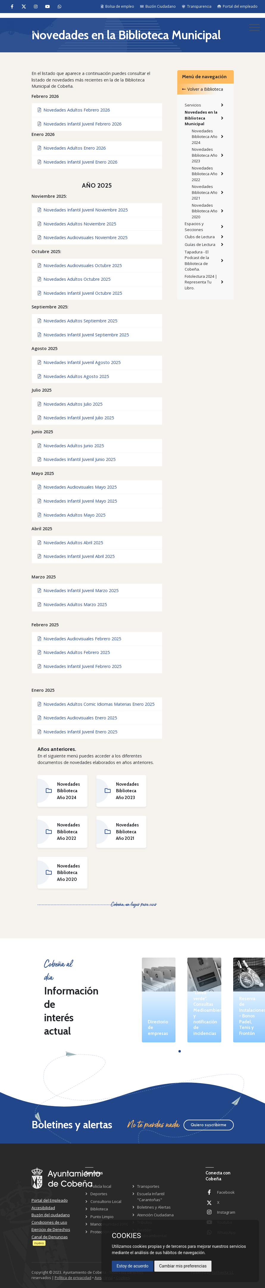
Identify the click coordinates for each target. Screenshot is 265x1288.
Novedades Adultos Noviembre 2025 (77, 224)
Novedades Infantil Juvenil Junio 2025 (76, 459)
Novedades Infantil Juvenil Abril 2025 (76, 556)
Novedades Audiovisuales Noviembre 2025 (82, 237)
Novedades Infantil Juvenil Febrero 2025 (79, 666)
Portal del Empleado (50, 1200)
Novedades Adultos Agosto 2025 (73, 376)
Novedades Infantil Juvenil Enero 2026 (77, 162)
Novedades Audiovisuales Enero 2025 (77, 718)
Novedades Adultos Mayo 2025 (71, 515)
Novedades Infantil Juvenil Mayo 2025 (77, 501)
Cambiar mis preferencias (183, 1266)
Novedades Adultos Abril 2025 (70, 542)
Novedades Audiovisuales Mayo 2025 (77, 487)
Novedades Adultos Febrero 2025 (74, 652)
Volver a (202, 89)
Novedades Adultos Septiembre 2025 (77, 321)
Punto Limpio (102, 1216)
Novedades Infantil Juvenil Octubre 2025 (80, 293)
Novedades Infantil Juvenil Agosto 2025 (79, 362)
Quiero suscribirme (208, 1124)
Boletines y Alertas (154, 1207)
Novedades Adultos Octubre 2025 (74, 279)
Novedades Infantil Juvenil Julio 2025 (76, 418)
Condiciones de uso (49, 1222)
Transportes (148, 1186)
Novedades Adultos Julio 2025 (70, 404)
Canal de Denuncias (50, 1237)
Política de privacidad (73, 1277)
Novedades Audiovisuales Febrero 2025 (79, 638)
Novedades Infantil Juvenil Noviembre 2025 (83, 210)
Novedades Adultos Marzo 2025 (72, 604)
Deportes (98, 1193)
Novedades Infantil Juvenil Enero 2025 (77, 732)
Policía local (100, 1186)
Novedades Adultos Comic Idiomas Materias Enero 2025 (96, 704)
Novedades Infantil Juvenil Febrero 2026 (79, 124)
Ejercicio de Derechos (51, 1229)
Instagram (226, 1212)
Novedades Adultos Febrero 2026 (74, 110)
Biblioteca (99, 1209)
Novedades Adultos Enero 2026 (72, 148)
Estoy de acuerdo (132, 1266)
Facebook (226, 1192)
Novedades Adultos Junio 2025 (71, 445)
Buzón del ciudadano (51, 1215)
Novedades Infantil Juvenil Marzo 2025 (78, 590)
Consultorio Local (105, 1201)
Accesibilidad (43, 1207)
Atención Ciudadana (155, 1215)
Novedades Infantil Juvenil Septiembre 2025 (83, 335)
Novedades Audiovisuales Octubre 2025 (80, 265)
